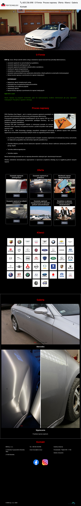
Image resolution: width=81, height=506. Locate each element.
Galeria (75, 2)
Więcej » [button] (16, 195)
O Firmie (38, 2)
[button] (6, 28)
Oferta (61, 2)
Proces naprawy (50, 2)
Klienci (67, 2)
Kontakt (23, 7)
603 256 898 (26, 2)
